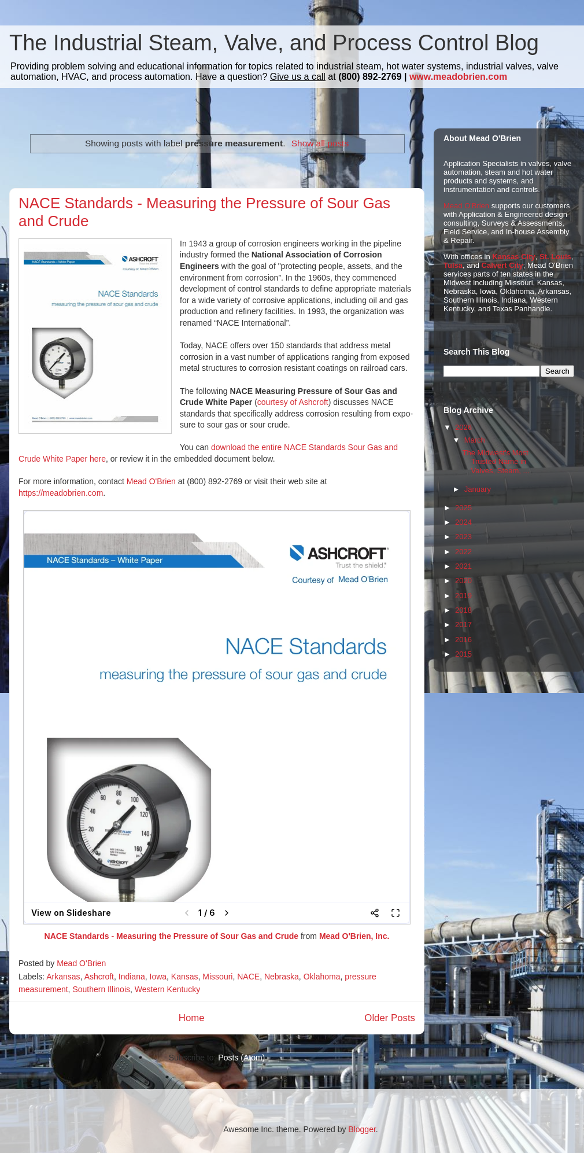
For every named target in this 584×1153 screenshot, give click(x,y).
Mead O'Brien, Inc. (354, 936)
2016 (463, 639)
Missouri (217, 976)
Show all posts (320, 143)
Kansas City (513, 256)
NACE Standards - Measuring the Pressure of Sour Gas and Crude (172, 936)
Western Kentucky (167, 989)
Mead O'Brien (151, 481)
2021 (463, 566)
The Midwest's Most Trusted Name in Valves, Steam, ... (495, 461)
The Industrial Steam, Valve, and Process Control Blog (274, 43)
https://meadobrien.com (61, 493)
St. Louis (555, 256)
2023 (463, 536)
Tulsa (453, 265)
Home (192, 1017)
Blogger (361, 1129)
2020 (463, 580)
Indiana (132, 976)
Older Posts (389, 1017)
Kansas (184, 976)
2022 (463, 551)
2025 (463, 507)
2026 (463, 427)
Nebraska (281, 976)
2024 (463, 522)
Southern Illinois (101, 989)
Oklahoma (322, 976)
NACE (248, 976)
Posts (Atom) (241, 1057)
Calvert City (502, 265)
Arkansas (63, 976)
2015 (463, 654)
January (477, 489)
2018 (463, 610)
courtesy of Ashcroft (292, 402)
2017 (463, 624)
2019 (463, 595)
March (474, 440)
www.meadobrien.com (458, 77)
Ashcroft (99, 976)
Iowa (158, 976)
